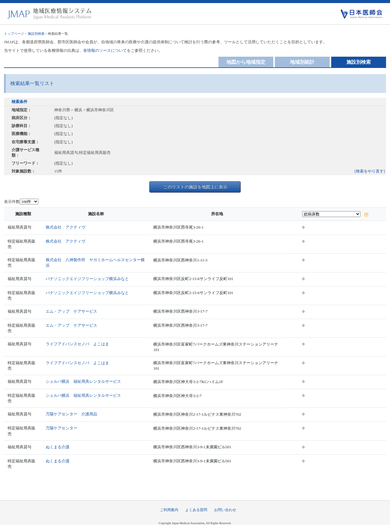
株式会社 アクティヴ (65, 227)
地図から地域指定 (245, 62)
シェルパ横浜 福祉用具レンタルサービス (83, 381)
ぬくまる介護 (57, 447)
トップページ (14, 33)
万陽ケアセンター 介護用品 (71, 414)
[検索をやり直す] (370, 171)
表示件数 (12, 201)
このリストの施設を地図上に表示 (195, 186)
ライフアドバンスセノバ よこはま (77, 344)
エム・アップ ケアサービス (71, 311)
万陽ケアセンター (61, 428)
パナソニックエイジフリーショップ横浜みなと (87, 278)
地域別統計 (302, 62)
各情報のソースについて (105, 50)
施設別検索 (36, 33)
